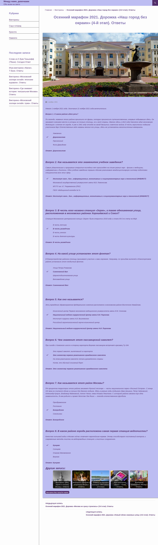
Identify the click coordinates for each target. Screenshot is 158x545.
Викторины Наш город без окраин (57, 492)
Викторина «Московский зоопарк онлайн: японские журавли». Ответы (21, 80)
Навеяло (13, 38)
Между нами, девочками (16, 1)
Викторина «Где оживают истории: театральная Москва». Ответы (23, 91)
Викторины (59, 10)
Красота (13, 32)
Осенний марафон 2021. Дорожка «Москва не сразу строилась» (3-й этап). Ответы (79, 504)
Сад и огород (15, 26)
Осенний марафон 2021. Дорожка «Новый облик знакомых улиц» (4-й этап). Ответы (120, 513)
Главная (48, 10)
